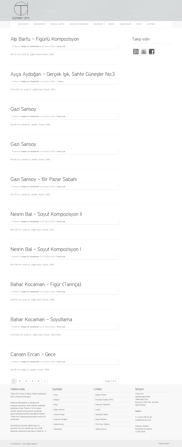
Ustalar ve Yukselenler (30, 46)
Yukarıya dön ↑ (165, 443)
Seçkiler (98, 24)
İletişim (151, 24)
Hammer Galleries (102, 405)
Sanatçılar (125, 24)
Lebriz (97, 410)
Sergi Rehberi (101, 419)
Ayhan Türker (101, 395)
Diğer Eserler (59, 410)
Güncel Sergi (57, 24)
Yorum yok (61, 46)
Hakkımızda (39, 24)
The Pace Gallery (102, 424)
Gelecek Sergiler (79, 24)
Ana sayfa (23, 24)
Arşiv (111, 24)
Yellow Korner (101, 429)
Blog (139, 24)
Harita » (138, 411)
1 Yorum (60, 81)
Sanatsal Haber (101, 414)
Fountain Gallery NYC (104, 400)
